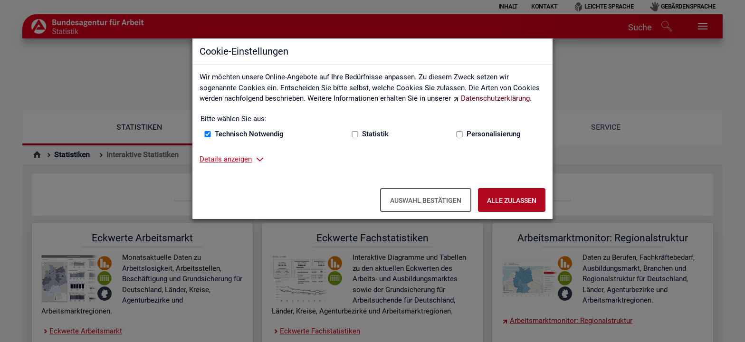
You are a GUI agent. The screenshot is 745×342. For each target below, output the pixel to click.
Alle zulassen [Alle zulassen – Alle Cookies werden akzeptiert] (511, 200)
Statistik (375, 134)
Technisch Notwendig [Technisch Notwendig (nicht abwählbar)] (249, 134)
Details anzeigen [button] (226, 159)
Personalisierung (494, 134)
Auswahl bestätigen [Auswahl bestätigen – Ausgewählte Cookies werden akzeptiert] (425, 200)
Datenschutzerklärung (495, 98)
